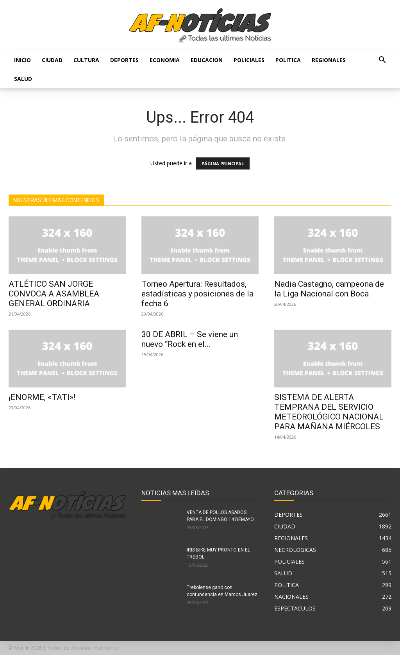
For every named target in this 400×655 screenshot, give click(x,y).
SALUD (23, 78)
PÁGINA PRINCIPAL (223, 163)
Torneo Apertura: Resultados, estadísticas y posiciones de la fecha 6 (197, 293)
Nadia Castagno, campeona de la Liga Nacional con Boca (329, 288)
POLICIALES (249, 60)
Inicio (22, 60)
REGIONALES (329, 60)
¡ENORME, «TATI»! (42, 397)
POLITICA (288, 60)
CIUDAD (52, 60)
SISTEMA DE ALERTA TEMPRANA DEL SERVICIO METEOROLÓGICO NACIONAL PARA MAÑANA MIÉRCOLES (329, 412)
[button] (382, 60)
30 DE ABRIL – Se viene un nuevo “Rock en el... (189, 339)
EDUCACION (207, 60)
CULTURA (86, 60)
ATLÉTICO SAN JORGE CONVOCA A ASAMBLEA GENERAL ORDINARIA (54, 293)
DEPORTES (124, 60)
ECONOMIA (165, 60)
